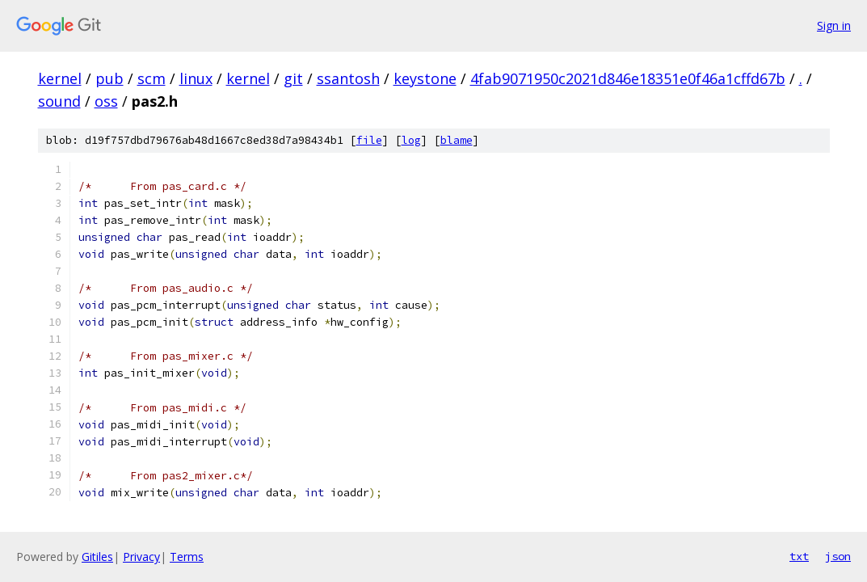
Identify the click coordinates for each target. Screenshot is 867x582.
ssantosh (348, 78)
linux (196, 78)
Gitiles (97, 556)
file (369, 140)
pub (109, 78)
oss (106, 101)
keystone (425, 78)
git (293, 78)
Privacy (141, 556)
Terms (187, 556)
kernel (60, 78)
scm (151, 78)
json (838, 556)
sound (59, 101)
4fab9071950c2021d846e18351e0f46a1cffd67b (627, 78)
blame (456, 140)
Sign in (834, 25)
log (411, 140)
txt (799, 556)
